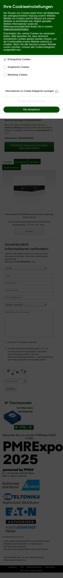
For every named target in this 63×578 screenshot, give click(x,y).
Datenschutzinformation (16, 29)
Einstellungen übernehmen (31, 101)
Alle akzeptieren (31, 109)
